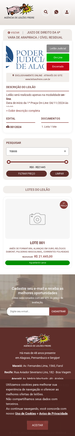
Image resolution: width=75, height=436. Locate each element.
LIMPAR (59, 173)
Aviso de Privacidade (53, 413)
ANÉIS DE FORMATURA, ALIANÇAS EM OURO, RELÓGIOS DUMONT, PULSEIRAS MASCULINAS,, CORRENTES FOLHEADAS (37, 250)
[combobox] (37, 151)
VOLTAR (13, 32)
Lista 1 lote (50, 126)
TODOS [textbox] (13, 151)
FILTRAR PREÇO (26, 173)
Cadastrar (59, 311)
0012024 (13, 127)
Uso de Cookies (25, 413)
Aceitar (37, 425)
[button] (23, 110)
